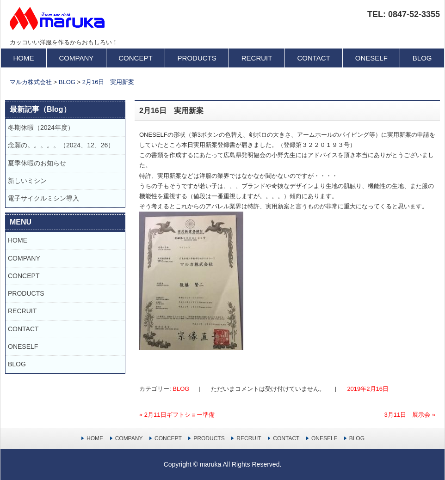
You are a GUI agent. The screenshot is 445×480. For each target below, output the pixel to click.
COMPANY (76, 58)
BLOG (422, 58)
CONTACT (313, 58)
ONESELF (371, 58)
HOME (23, 58)
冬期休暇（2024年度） (41, 127)
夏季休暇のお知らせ (40, 163)
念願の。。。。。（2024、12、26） (61, 145)
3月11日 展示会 (409, 414)
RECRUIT (256, 58)
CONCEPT (135, 58)
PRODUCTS (197, 58)
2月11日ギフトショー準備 (177, 414)
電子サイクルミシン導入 (43, 198)
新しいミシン (27, 180)
